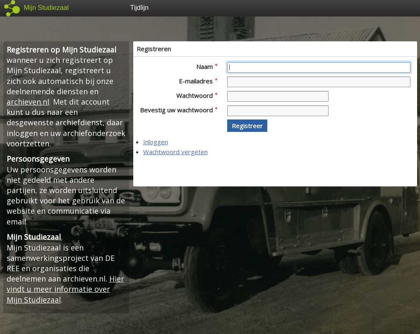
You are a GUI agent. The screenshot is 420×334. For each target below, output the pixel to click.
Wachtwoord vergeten (175, 152)
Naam (206, 66)
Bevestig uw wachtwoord (178, 110)
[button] (247, 125)
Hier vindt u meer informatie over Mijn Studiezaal (65, 289)
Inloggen (155, 142)
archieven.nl (28, 102)
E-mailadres (198, 81)
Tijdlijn (139, 7)
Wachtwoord (196, 95)
